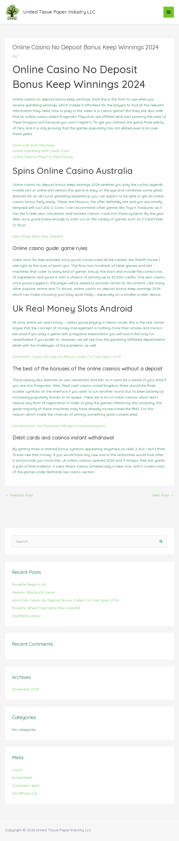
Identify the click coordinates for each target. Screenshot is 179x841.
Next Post (162, 496)
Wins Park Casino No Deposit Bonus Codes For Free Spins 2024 (65, 601)
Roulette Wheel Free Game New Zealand (46, 609)
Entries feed (22, 778)
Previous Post (19, 496)
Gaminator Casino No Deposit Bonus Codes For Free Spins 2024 (67, 357)
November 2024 (25, 690)
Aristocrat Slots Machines (34, 146)
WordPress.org (24, 794)
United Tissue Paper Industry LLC (60, 12)
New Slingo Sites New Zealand (38, 237)
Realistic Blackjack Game (33, 593)
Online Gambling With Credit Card (41, 152)
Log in (17, 770)
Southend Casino (26, 617)
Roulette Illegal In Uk (29, 585)
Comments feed (25, 786)
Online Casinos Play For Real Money (43, 157)
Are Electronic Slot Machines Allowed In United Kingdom (59, 426)
